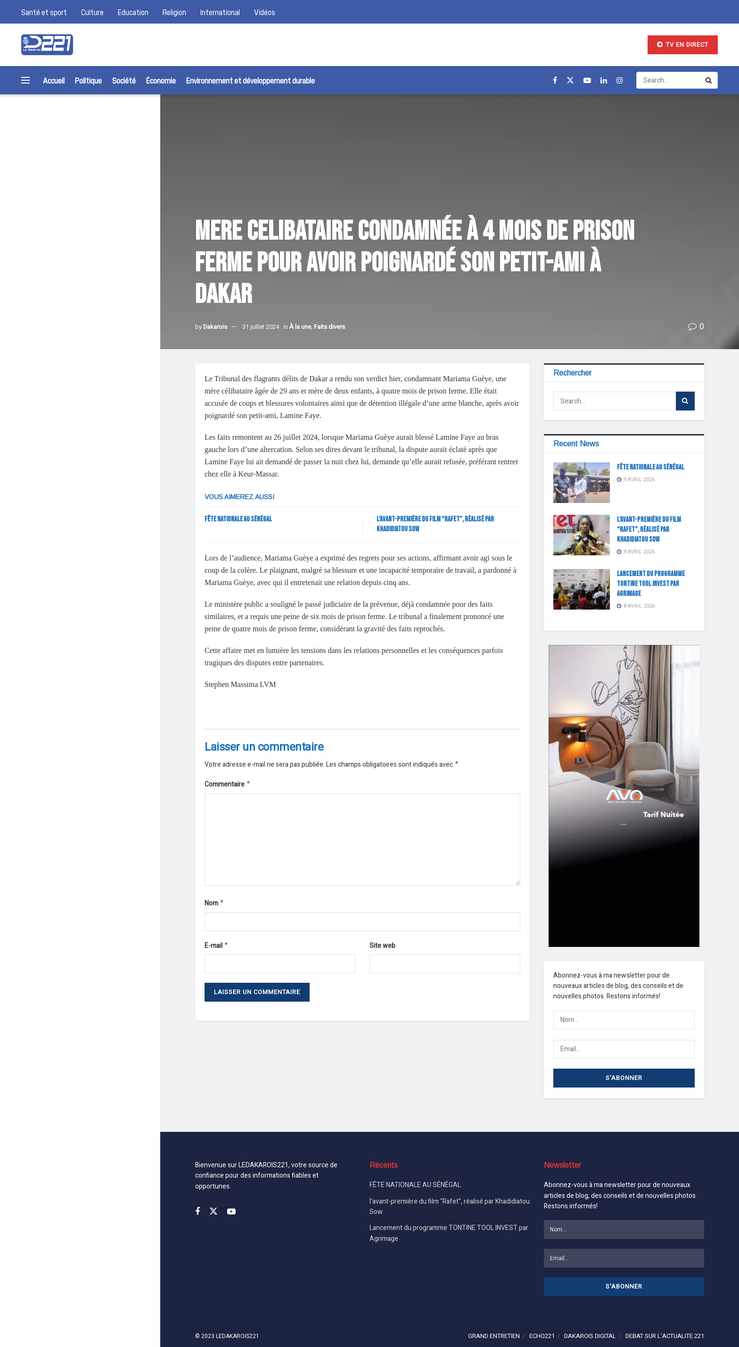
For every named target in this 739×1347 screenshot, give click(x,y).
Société (124, 80)
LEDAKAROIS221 (237, 1316)
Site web (382, 949)
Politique (88, 80)
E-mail (217, 949)
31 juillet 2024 (260, 326)
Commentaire (228, 785)
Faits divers (329, 326)
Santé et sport (44, 12)
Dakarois (215, 326)
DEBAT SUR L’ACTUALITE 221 (664, 1316)
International (220, 12)
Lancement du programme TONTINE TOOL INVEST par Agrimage (107, 306)
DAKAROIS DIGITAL (590, 1316)
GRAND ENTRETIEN (494, 1316)
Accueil (54, 80)
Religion (174, 12)
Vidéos (264, 12)
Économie (161, 80)
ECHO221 (542, 1316)
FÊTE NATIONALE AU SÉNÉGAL (106, 189)
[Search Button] (140, 132)
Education (133, 12)
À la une (300, 326)
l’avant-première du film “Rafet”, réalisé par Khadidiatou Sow (105, 251)
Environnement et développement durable (250, 80)
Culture (92, 12)
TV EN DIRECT (682, 44)
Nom (214, 905)
